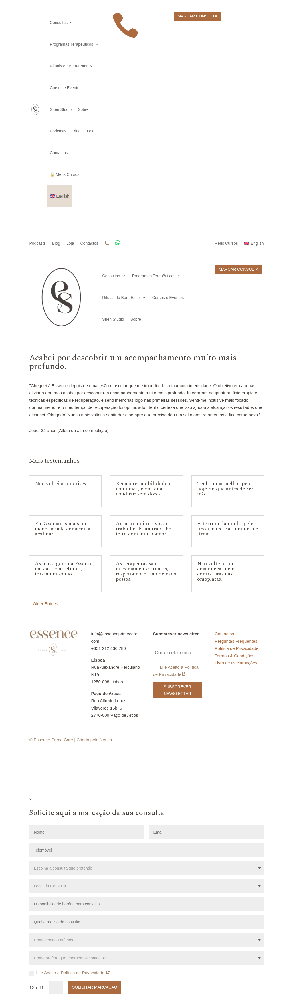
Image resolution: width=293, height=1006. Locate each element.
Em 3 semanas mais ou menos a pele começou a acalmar (62, 529)
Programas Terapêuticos (71, 44)
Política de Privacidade (237, 648)
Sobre (83, 109)
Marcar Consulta (197, 16)
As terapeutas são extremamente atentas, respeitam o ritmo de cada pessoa (146, 571)
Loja (90, 131)
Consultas (59, 22)
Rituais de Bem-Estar (69, 66)
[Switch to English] (59, 196)
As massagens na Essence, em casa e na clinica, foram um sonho (64, 569)
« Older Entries (43, 603)
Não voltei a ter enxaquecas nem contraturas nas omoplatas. (216, 571)
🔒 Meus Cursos (64, 174)
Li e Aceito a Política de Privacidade (176, 671)
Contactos (59, 152)
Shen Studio (61, 109)
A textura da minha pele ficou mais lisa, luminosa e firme (227, 529)
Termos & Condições (234, 655)
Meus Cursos (226, 243)
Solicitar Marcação (94, 987)
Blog (77, 131)
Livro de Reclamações (236, 662)
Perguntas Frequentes (236, 641)
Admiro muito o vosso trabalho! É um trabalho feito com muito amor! (143, 529)
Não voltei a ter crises (60, 483)
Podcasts (58, 131)
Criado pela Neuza (94, 739)
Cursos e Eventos (66, 87)
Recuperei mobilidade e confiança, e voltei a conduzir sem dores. (143, 489)
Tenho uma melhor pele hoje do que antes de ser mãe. (225, 489)
